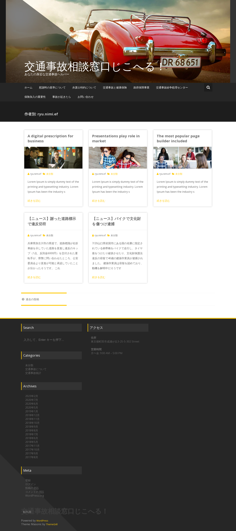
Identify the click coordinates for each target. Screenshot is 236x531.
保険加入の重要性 (35, 97)
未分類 (49, 235)
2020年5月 (31, 407)
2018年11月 (32, 419)
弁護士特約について (84, 87)
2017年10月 (32, 449)
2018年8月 (31, 430)
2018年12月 (32, 415)
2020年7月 (31, 400)
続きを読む (34, 200)
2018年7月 (31, 434)
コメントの (34, 492)
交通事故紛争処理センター (172, 87)
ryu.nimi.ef (35, 173)
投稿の (32, 488)
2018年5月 (31, 442)
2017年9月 (31, 453)
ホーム (28, 87)
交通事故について (36, 369)
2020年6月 (31, 403)
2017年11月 (32, 446)
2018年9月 (31, 426)
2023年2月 (31, 396)
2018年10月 (32, 423)
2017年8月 (31, 457)
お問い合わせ (86, 97)
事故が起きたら (61, 97)
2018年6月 (31, 438)
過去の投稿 (30, 299)
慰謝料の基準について (52, 87)
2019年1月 (31, 411)
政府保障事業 (141, 87)
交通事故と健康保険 (115, 87)
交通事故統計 (33, 373)
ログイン (30, 484)
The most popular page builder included (178, 138)
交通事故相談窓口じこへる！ (95, 66)
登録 (28, 480)
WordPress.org (34, 495)
